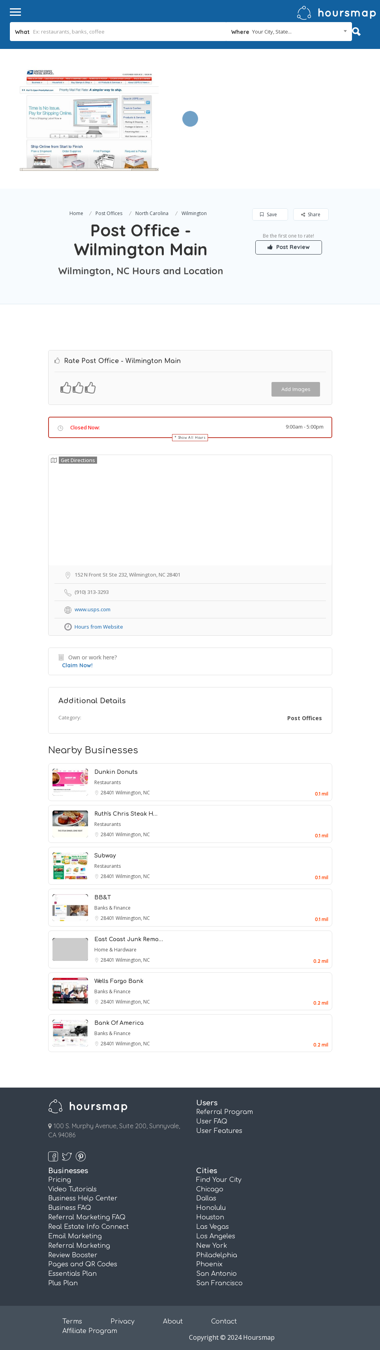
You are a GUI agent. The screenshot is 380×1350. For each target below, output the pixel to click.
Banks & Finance (112, 907)
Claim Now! (77, 665)
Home (76, 213)
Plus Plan (63, 1283)
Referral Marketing (79, 1245)
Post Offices (108, 213)
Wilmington (194, 213)
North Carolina (151, 213)
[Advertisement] (267, 104)
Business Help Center (83, 1198)
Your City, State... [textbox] (272, 31)
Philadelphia (216, 1255)
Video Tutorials (72, 1189)
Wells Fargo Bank (118, 981)
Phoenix (209, 1264)
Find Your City (218, 1179)
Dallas (206, 1198)
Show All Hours (192, 437)
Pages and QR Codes (82, 1264)
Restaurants (107, 782)
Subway (105, 856)
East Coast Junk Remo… (128, 939)
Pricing (59, 1179)
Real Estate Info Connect (88, 1226)
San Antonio (216, 1273)
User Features (219, 1131)
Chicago (209, 1189)
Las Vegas (212, 1226)
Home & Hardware (115, 949)
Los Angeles (215, 1236)
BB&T (102, 898)
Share (310, 214)
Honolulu (211, 1207)
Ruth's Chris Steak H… (125, 814)
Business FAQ (69, 1207)
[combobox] (289, 31)
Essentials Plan (72, 1273)
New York (211, 1245)
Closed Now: (85, 427)
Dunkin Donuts (116, 772)
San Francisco (219, 1283)
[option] (89, 119)
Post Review (289, 247)
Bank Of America (119, 1023)
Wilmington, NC (133, 792)
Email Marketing (75, 1236)
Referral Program (224, 1112)
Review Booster (72, 1255)
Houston (210, 1217)
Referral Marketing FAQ (86, 1217)
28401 (108, 792)
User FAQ (211, 1121)
